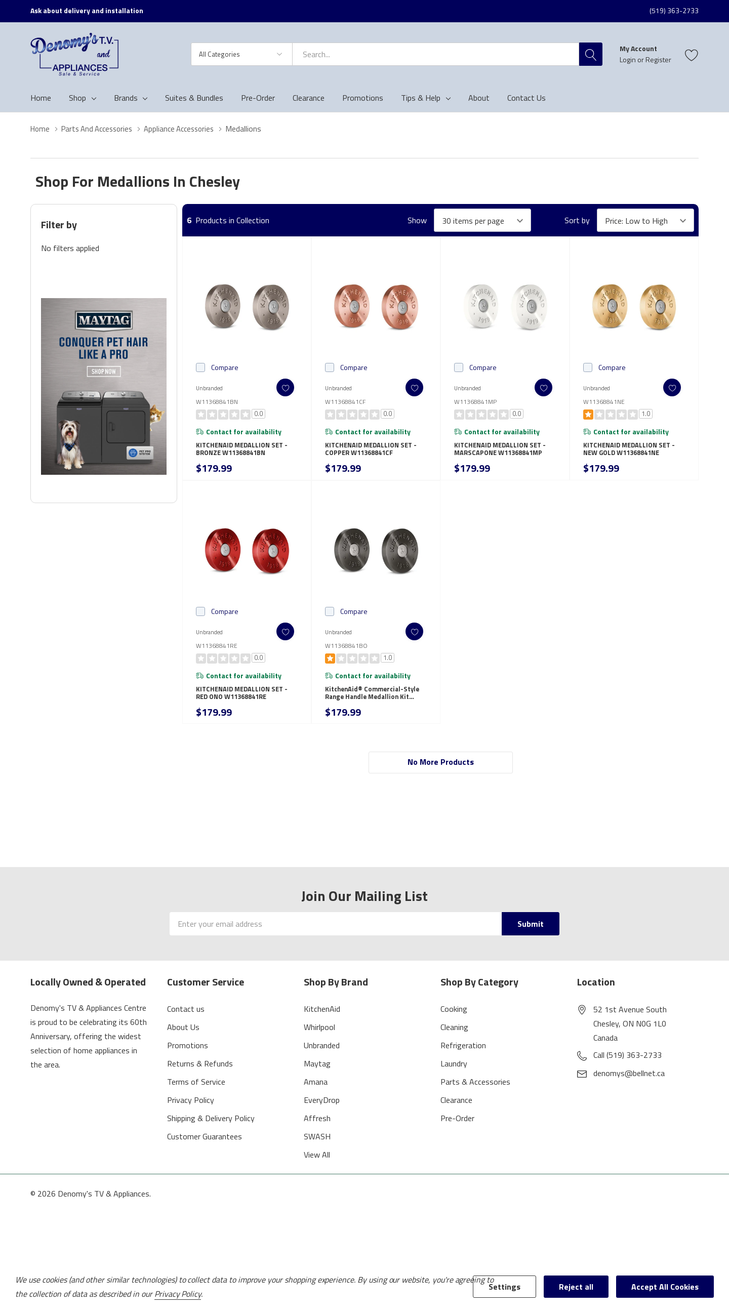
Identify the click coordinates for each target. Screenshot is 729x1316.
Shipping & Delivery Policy (211, 1133)
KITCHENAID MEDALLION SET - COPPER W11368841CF (373, 453)
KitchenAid (322, 1023)
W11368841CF (345, 401)
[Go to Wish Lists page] (692, 54)
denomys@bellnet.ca (629, 1088)
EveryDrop (322, 1114)
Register (658, 59)
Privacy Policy (190, 1114)
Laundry (453, 1078)
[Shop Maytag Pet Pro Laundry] (104, 386)
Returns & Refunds (200, 1078)
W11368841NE (604, 401)
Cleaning (454, 1042)
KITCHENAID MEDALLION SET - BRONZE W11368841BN (244, 453)
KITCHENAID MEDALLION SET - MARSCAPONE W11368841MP (502, 453)
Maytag (317, 1078)
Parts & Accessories (475, 1096)
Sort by (577, 220)
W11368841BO (346, 652)
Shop (77, 98)
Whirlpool (319, 1042)
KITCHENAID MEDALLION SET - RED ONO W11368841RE (244, 703)
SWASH (317, 1151)
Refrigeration (463, 1060)
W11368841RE (216, 652)
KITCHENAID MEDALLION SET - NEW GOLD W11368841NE (631, 453)
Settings (504, 1287)
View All (317, 1169)
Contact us (186, 1023)
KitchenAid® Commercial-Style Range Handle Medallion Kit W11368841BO (375, 703)
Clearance (456, 1114)
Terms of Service (196, 1096)
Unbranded (322, 1060)
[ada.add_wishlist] (280, 387)
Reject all (576, 1287)
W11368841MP (475, 401)
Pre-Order (457, 1133)
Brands (126, 98)
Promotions (187, 1060)
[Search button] (590, 54)
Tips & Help (420, 98)
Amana (316, 1096)
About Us (183, 1042)
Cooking (453, 1023)
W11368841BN (217, 401)
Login (628, 59)
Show (417, 220)
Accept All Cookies (665, 1287)
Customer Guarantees (204, 1151)
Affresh (317, 1133)
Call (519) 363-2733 (627, 1069)
